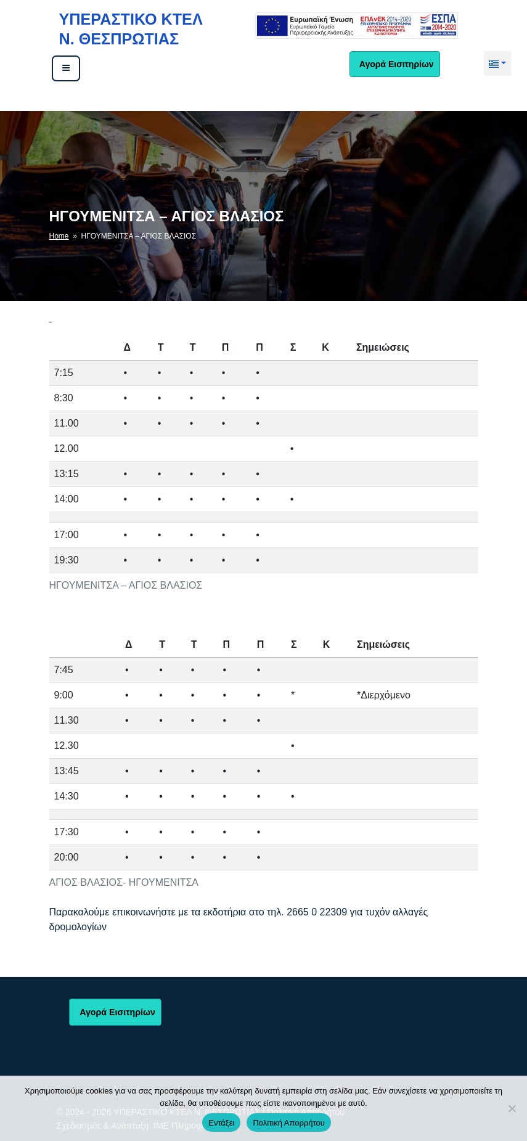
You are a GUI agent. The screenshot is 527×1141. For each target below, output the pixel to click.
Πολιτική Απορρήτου (288, 1122)
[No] (511, 1108)
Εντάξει (221, 1122)
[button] (497, 63)
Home (59, 236)
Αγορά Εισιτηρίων (395, 64)
